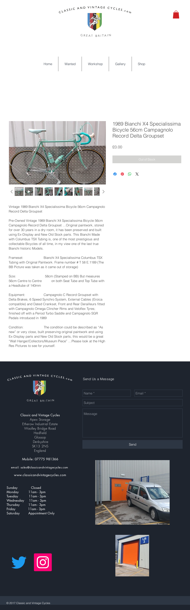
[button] (176, 15)
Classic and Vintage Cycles (40, 415)
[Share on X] (137, 174)
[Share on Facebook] (115, 174)
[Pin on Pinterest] (122, 174)
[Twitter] (19, 562)
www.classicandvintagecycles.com (40, 475)
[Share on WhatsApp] (129, 174)
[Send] (132, 444)
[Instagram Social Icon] (43, 562)
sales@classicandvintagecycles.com (44, 467)
